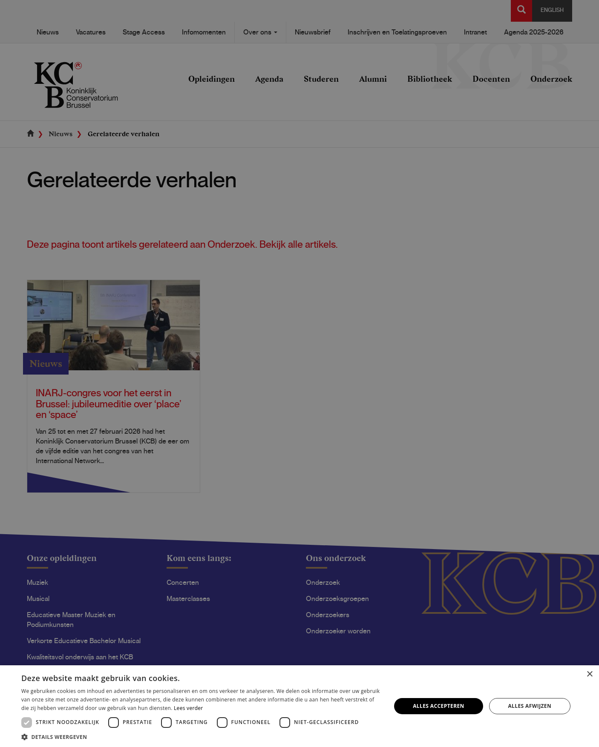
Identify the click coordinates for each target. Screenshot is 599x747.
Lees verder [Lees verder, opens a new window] (188, 708)
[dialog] (299, 373)
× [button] (589, 674)
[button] (200, 737)
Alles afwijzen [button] (529, 706)
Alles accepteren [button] (438, 706)
